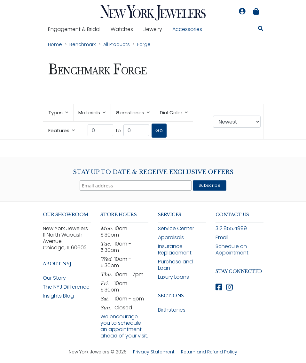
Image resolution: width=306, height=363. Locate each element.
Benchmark (82, 44)
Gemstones (133, 112)
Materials (92, 112)
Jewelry (155, 29)
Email (222, 237)
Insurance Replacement (175, 249)
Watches (124, 29)
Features (61, 130)
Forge (144, 44)
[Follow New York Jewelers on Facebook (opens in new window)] (219, 287)
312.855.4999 (231, 228)
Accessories (187, 29)
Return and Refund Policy (209, 352)
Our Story (54, 278)
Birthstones (171, 310)
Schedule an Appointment (232, 249)
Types (58, 112)
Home (55, 44)
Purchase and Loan (175, 265)
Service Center (176, 228)
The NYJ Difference (66, 287)
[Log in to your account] (242, 11)
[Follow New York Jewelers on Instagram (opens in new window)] (229, 287)
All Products (116, 44)
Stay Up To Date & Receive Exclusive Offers (153, 172)
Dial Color (174, 112)
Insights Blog (58, 295)
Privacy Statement (154, 352)
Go (159, 130)
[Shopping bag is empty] (256, 11)
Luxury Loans (173, 277)
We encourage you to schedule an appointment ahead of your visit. (124, 326)
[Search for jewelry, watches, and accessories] (260, 29)
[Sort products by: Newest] (237, 122)
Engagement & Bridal (77, 29)
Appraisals (171, 237)
